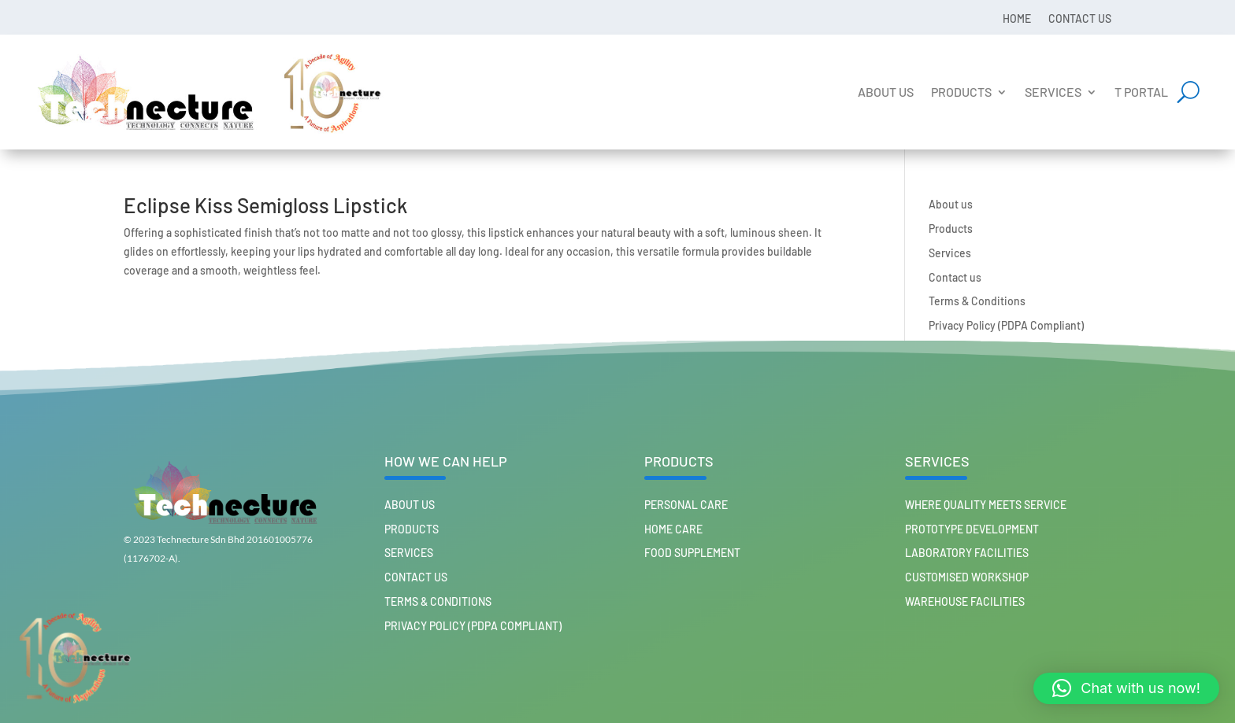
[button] (1126, 688)
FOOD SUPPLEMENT (692, 552)
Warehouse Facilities (965, 601)
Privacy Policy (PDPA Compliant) (1006, 325)
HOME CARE (673, 529)
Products (961, 91)
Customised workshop (967, 577)
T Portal (1141, 91)
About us (886, 91)
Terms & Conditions (977, 301)
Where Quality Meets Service (985, 504)
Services (1053, 91)
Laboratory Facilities (967, 552)
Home (1017, 18)
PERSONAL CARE (686, 504)
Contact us (1079, 18)
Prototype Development (972, 529)
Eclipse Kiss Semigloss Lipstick (265, 205)
